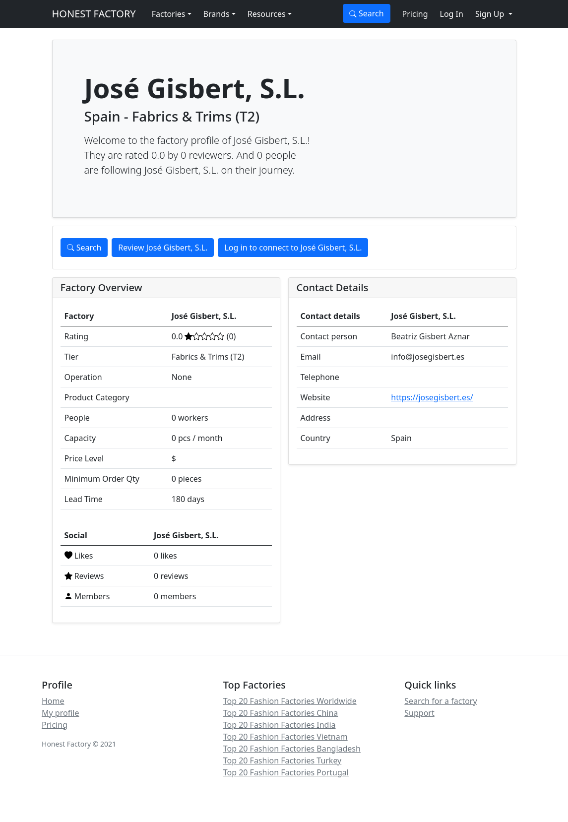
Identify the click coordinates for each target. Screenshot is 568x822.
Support (419, 712)
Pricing (415, 13)
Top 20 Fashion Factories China (280, 712)
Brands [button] (216, 13)
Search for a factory (440, 701)
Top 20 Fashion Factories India (279, 724)
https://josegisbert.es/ (432, 397)
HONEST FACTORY (94, 13)
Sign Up (490, 13)
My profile (60, 712)
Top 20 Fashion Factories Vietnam (285, 736)
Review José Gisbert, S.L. (162, 247)
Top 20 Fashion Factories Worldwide (290, 701)
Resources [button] (267, 13)
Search (366, 13)
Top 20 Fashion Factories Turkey (282, 760)
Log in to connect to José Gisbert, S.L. (293, 247)
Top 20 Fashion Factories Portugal (286, 772)
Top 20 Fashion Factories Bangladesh (292, 748)
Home (53, 701)
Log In (451, 13)
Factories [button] (169, 13)
